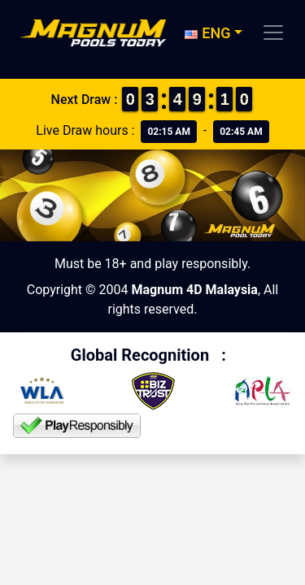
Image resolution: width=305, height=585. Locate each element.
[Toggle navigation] (273, 32)
